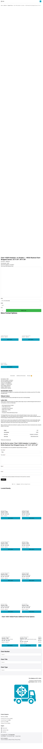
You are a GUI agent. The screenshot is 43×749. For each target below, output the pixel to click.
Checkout (3, 730)
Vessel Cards (18, 733)
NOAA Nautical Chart (34, 433)
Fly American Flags (10, 733)
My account (4, 726)
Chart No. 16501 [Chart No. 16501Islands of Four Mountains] (10, 573)
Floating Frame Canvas (26, 333)
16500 (37, 429)
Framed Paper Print (4, 333)
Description (12, 373)
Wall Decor (5, 5)
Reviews (29, 373)
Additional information (21, 373)
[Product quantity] (2, 307)
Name (2, 463)
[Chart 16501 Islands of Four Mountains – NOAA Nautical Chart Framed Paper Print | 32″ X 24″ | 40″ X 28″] (31, 559)
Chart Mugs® (3, 733)
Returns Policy (11, 737)
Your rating (3, 447)
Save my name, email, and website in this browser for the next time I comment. (16, 474)
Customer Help (4, 728)
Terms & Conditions (4, 737)
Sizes (2, 295)
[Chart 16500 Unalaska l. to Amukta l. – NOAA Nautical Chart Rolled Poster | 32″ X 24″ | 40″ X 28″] (10, 350)
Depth (2, 300)
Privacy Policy (17, 737)
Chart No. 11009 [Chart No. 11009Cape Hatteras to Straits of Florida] (10, 637)
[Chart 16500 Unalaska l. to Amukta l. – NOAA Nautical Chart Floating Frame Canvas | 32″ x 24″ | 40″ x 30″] (31, 322)
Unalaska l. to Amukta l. (34, 431)
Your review (3, 452)
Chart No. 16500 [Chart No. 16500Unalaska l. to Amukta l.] (10, 510)
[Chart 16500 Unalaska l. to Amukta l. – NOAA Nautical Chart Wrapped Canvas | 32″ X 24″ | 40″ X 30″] (31, 528)
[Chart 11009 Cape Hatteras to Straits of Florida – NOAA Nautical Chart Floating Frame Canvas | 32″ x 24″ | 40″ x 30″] (10, 625)
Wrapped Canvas (10, 5)
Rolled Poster (3, 360)
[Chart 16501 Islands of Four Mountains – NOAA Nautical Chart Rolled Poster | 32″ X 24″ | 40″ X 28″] (31, 591)
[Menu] (2, 1)
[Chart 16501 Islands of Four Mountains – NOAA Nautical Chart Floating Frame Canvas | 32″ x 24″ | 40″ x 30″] (10, 559)
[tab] (12, 372)
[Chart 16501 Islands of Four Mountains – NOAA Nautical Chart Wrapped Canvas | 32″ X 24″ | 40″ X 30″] (10, 591)
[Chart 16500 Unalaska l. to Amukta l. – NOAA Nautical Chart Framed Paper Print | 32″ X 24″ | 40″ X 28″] (10, 322)
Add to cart (23, 308)
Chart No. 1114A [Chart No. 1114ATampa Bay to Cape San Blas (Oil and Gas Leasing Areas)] (28, 637)
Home (2, 5)
